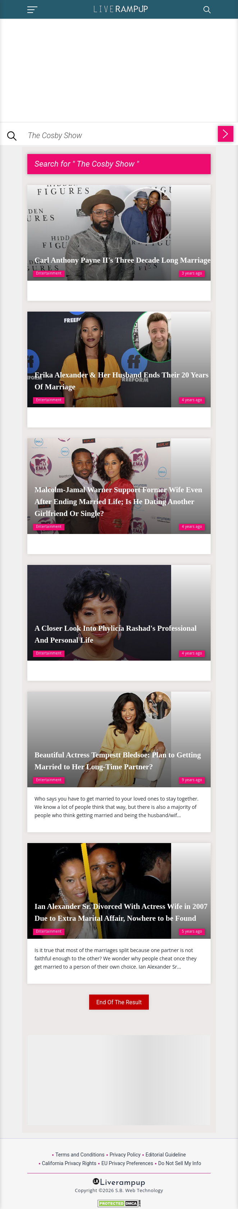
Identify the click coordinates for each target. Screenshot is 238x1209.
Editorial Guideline (166, 1155)
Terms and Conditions (80, 1155)
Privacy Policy (125, 1155)
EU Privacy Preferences (127, 1163)
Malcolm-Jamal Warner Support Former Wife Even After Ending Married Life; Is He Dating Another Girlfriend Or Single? (118, 501)
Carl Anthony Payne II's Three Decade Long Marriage (123, 260)
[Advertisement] (60, 69)
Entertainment (48, 273)
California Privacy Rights (69, 1163)
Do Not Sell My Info (179, 1163)
